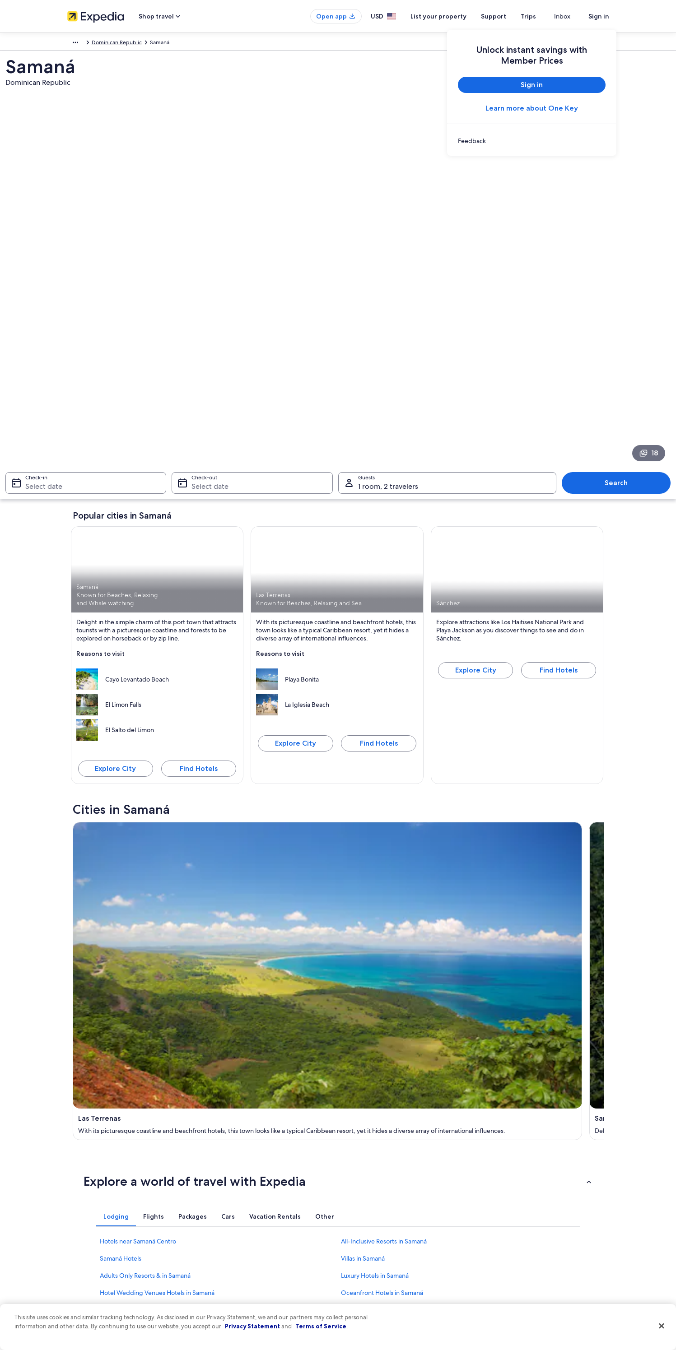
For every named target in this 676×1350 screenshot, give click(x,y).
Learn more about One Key (531, 108)
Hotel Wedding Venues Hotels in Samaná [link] (157, 929)
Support (509, 16)
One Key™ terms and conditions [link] (386, 1214)
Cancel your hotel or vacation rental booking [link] (541, 1185)
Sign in (598, 16)
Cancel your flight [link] (508, 1199)
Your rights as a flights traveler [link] (523, 1257)
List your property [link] (88, 1199)
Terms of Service (320, 1326)
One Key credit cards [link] (233, 1286)
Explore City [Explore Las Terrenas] (295, 569)
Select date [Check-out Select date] (241, 312)
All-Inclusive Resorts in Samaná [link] (384, 878)
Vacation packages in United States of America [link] (264, 1214)
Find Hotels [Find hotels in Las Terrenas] (379, 569)
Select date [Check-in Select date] (105, 312)
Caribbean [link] (80, 43)
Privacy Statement (252, 1326)
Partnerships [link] (82, 1214)
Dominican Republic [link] (126, 43)
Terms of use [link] (362, 1199)
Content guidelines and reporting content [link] (398, 1272)
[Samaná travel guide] (271, 712)
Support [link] (497, 1170)
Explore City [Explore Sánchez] (475, 496)
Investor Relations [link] (88, 1243)
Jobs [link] (73, 1185)
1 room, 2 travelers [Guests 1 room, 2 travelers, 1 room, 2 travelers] (388, 312)
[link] (531, 140)
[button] (338, 817)
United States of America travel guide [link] (253, 1170)
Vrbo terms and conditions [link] (380, 1228)
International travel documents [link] (524, 1243)
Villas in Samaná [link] (363, 895)
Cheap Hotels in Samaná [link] (375, 946)
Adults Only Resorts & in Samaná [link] (145, 912)
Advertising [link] (81, 1257)
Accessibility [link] (362, 1243)
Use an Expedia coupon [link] (516, 1228)
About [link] (75, 1170)
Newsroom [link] (80, 1228)
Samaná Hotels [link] (120, 895)
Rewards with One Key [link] (235, 1272)
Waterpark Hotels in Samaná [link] (139, 946)
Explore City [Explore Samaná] (115, 594)
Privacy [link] (355, 1170)
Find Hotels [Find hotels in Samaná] (199, 594)
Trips (544, 16)
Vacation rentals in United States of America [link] (260, 1199)
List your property (455, 16)
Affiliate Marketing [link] (89, 1272)
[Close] (661, 1326)
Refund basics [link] (504, 1214)
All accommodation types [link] (238, 1257)
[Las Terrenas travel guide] (137, 712)
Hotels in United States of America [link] (249, 1185)
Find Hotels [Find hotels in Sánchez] (559, 496)
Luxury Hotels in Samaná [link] (375, 912)
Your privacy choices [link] (372, 1257)
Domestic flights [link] (227, 1228)
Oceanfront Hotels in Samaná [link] (382, 929)
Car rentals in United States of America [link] (254, 1243)
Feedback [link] (79, 1286)
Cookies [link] (357, 1185)
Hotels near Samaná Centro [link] (138, 878)
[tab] (116, 853)
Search (564, 308)
